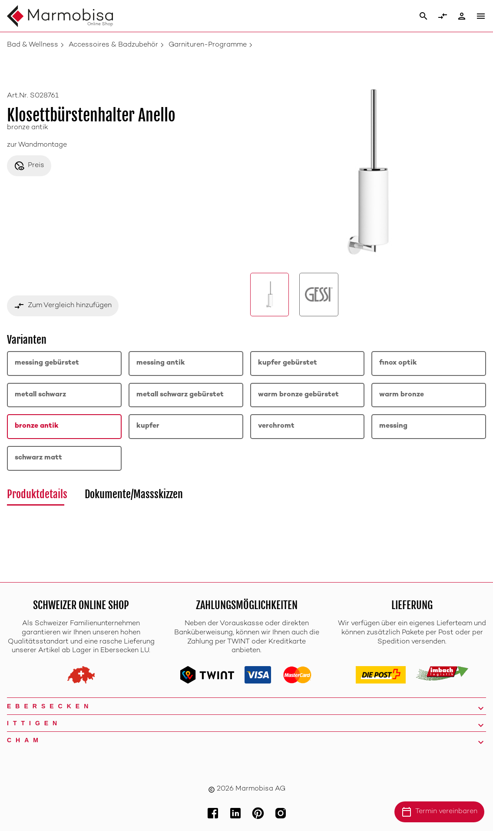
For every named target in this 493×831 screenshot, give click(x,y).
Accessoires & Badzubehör (113, 45)
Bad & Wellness (32, 45)
